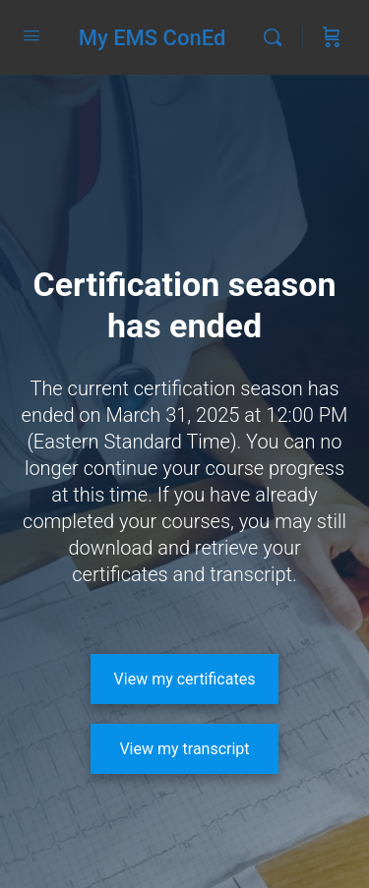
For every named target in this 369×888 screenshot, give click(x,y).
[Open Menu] (31, 35)
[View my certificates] (185, 679)
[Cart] (331, 37)
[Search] (277, 37)
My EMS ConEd (152, 38)
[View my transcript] (185, 749)
